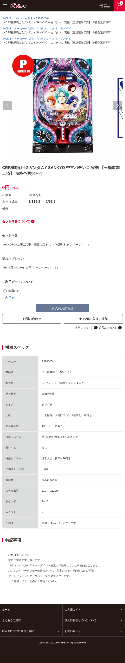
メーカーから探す (24, 28)
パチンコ (43, 28)
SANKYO (65, 28)
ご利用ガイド (11, 298)
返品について (108, 327)
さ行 (54, 28)
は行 (54, 38)
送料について (83, 327)
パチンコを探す (23, 18)
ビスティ (65, 38)
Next (117, 105)
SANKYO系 (42, 18)
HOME (7, 18)
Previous (7, 105)
